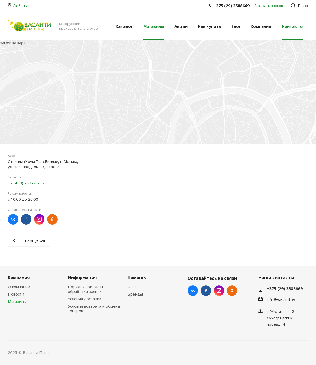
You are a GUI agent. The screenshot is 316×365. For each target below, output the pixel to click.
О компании (19, 286)
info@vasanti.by (281, 299)
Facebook (26, 219)
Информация (82, 277)
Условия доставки (84, 298)
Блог (132, 286)
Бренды (135, 294)
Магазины (17, 301)
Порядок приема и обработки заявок (85, 289)
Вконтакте (13, 219)
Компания (19, 277)
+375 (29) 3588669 (285, 288)
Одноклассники (52, 219)
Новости (16, 294)
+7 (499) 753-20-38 (26, 183)
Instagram (39, 219)
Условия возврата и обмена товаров (94, 308)
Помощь (137, 277)
